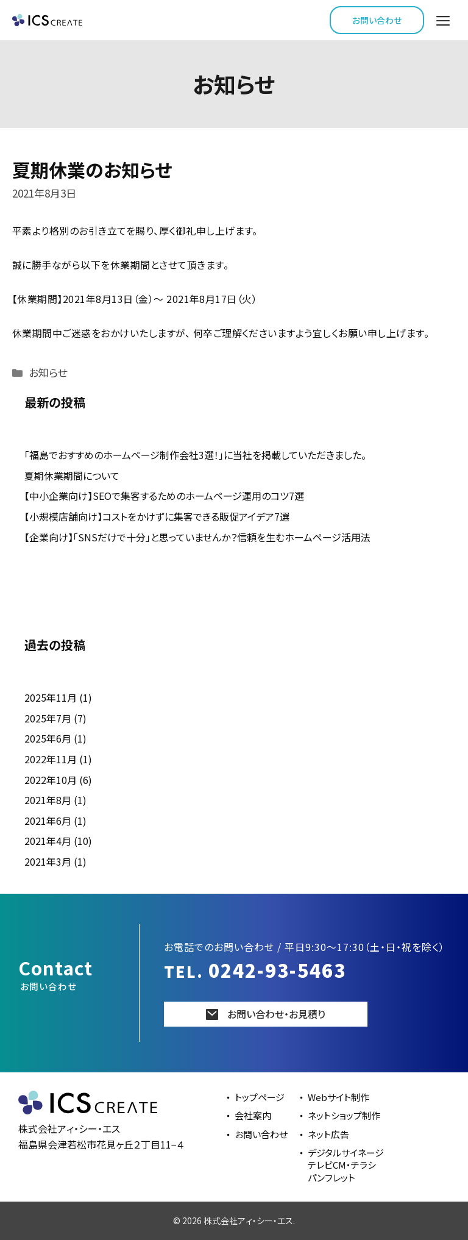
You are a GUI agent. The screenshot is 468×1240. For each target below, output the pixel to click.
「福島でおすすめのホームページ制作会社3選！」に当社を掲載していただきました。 (195, 454)
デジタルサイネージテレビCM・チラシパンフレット (346, 1165)
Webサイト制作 (338, 1097)
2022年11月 (50, 759)
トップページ (260, 1097)
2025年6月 (47, 738)
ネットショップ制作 (344, 1115)
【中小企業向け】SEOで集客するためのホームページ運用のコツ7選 (164, 495)
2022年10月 (50, 779)
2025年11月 (50, 697)
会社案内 (253, 1115)
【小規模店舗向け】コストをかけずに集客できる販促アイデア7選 (156, 516)
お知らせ (48, 372)
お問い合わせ (377, 20)
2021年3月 (47, 861)
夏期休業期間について (71, 475)
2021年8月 (47, 800)
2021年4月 (47, 840)
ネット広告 (328, 1134)
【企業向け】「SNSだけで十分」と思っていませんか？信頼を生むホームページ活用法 (197, 537)
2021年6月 (47, 820)
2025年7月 (47, 718)
